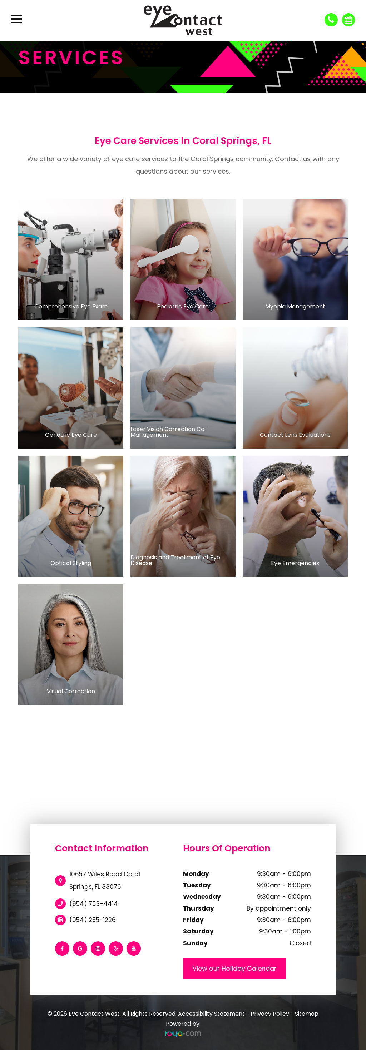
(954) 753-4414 (93, 903)
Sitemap (306, 1014)
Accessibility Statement (211, 1014)
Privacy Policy (270, 1014)
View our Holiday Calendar (234, 968)
